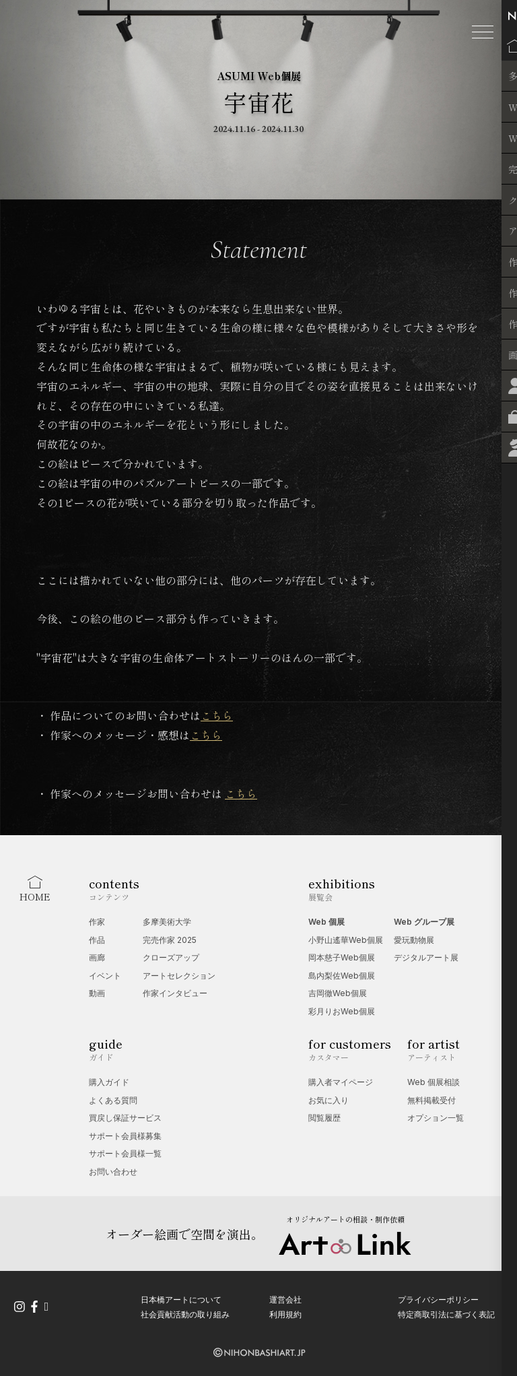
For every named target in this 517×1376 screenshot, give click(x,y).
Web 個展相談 (433, 1082)
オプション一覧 (435, 1118)
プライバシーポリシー (438, 1300)
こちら (217, 715)
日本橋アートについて (181, 1300)
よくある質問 (113, 1100)
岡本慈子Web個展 (341, 957)
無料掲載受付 (431, 1100)
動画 (97, 993)
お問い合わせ (113, 1172)
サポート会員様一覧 (125, 1153)
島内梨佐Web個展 (341, 976)
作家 (97, 922)
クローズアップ (171, 957)
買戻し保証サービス (125, 1118)
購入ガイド (109, 1082)
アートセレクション (179, 976)
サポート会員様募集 (125, 1136)
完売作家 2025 (170, 940)
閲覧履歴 (324, 1118)
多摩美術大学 (167, 922)
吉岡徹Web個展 (337, 993)
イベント (105, 976)
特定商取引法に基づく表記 (446, 1314)
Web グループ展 (424, 922)
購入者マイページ (340, 1082)
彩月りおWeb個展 (341, 1011)
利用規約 (285, 1314)
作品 (97, 940)
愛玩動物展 (414, 940)
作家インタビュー (175, 993)
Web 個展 (326, 922)
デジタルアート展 (426, 957)
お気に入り (328, 1100)
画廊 (97, 957)
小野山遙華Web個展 (345, 940)
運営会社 (285, 1300)
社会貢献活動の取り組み (185, 1314)
